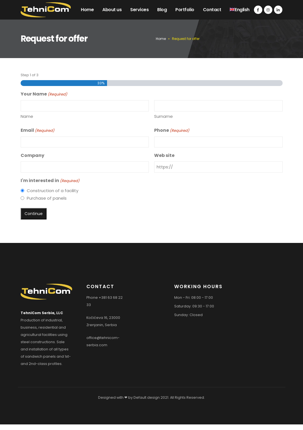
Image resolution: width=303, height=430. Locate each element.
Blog (162, 9)
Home (87, 9)
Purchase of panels (47, 198)
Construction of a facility (52, 191)
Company (32, 155)
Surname (163, 116)
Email (37, 130)
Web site (164, 155)
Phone (171, 130)
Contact (212, 9)
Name (27, 116)
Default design (147, 397)
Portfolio (184, 9)
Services (139, 9)
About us (112, 9)
